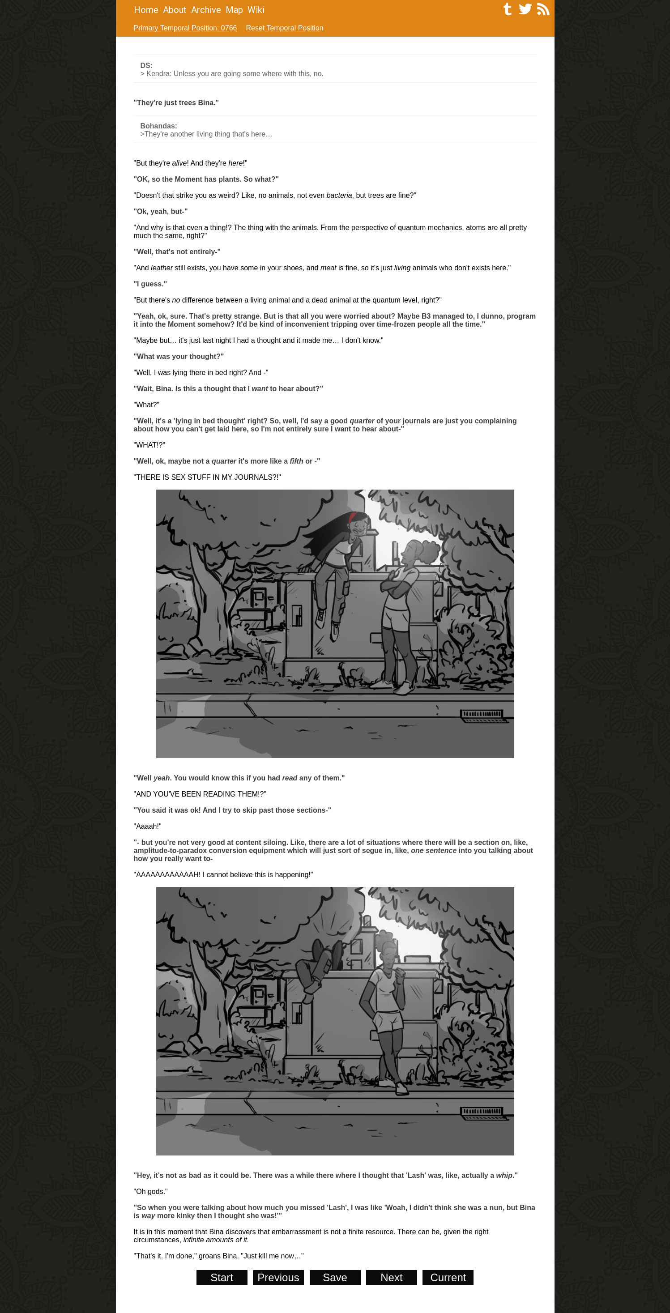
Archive (206, 9)
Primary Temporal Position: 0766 (185, 28)
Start (221, 1277)
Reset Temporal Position (284, 28)
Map (234, 9)
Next (391, 1277)
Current (448, 1277)
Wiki (256, 9)
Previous (278, 1277)
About (175, 9)
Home (146, 9)
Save (335, 1277)
